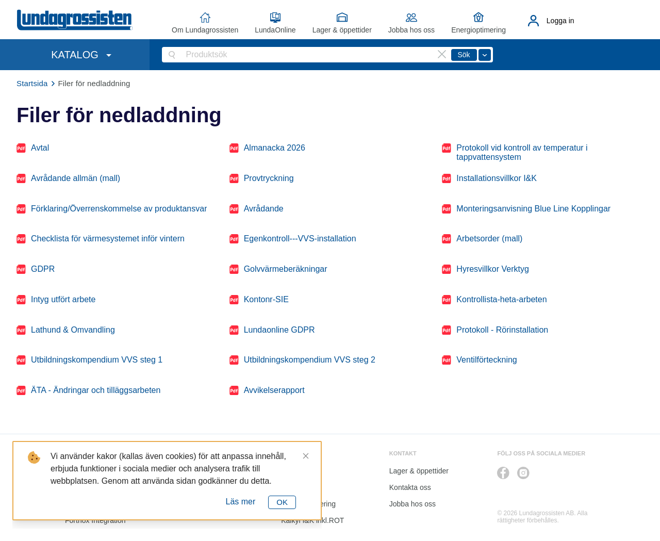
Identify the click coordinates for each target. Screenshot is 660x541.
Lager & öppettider (342, 30)
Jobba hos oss (411, 30)
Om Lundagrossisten (205, 30)
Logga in (560, 21)
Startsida (32, 83)
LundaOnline (275, 30)
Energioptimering (478, 30)
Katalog (293, 487)
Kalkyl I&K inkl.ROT (312, 520)
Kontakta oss (410, 487)
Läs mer (241, 501)
